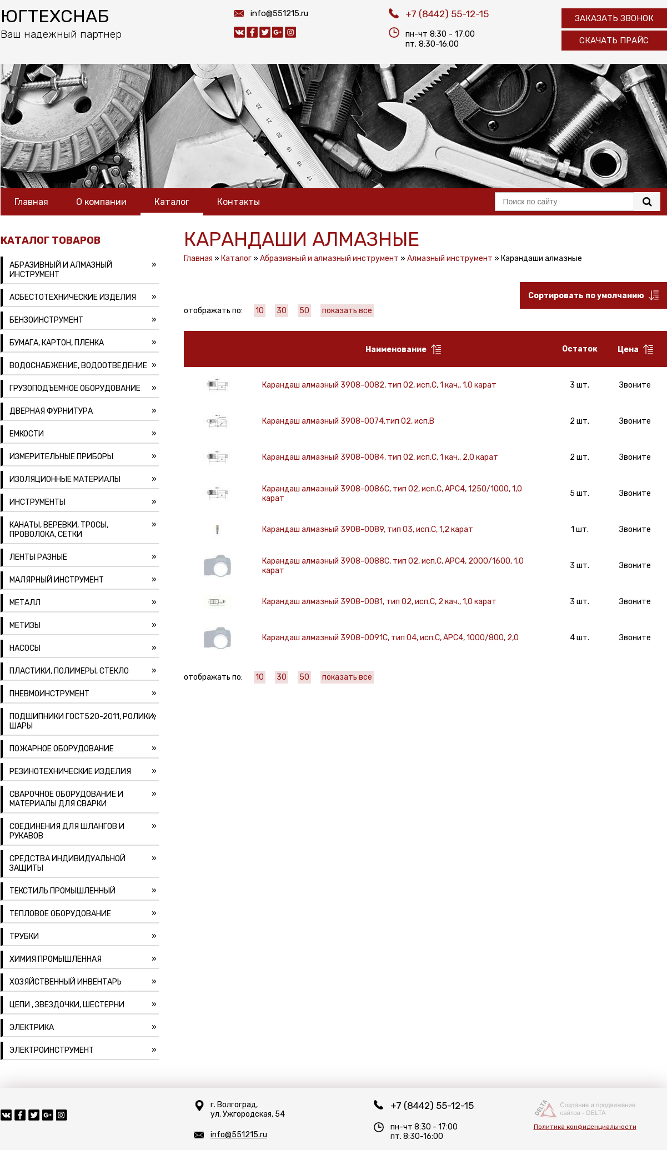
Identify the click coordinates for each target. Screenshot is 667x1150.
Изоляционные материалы (65, 479)
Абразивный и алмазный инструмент (60, 269)
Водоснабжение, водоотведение (78, 365)
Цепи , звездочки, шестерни (66, 1005)
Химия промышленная (55, 959)
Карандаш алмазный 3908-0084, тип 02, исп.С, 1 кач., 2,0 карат (380, 457)
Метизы (25, 625)
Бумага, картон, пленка (56, 343)
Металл (25, 602)
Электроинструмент (51, 1050)
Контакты (238, 202)
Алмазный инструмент (450, 258)
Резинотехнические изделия (70, 771)
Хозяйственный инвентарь (65, 982)
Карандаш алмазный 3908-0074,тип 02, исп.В (348, 421)
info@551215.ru (279, 13)
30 (282, 310)
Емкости (26, 434)
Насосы (25, 648)
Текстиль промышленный (62, 891)
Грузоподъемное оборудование (75, 388)
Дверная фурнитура (51, 411)
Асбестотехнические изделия (72, 297)
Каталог (171, 202)
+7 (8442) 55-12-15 (447, 13)
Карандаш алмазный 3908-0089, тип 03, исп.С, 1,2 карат (367, 529)
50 (304, 310)
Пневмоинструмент (49, 694)
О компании (101, 202)
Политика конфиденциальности (585, 1127)
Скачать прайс (614, 41)
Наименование (403, 349)
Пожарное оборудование (61, 749)
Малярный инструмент (56, 580)
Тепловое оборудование (60, 913)
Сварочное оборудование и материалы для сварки (66, 799)
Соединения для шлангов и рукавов (66, 831)
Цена (635, 349)
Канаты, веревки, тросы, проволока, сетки (58, 529)
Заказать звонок (614, 18)
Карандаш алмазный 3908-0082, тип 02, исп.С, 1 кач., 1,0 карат (379, 385)
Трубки (24, 936)
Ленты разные (38, 557)
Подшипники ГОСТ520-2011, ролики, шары (82, 721)
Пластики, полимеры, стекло (69, 671)
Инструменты (37, 502)
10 (259, 310)
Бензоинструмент (46, 320)
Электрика (31, 1027)
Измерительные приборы (61, 456)
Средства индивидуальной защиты (67, 863)
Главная (31, 202)
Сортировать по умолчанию (593, 295)
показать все (347, 310)
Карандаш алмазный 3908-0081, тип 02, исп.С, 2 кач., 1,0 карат (379, 601)
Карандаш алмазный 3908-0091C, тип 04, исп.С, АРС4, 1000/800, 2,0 (390, 637)
